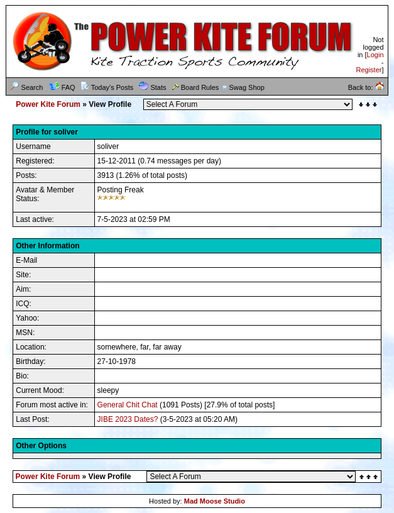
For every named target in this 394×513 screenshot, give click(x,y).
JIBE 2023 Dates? (127, 419)
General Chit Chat (127, 404)
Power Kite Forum (48, 104)
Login (375, 54)
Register (368, 70)
